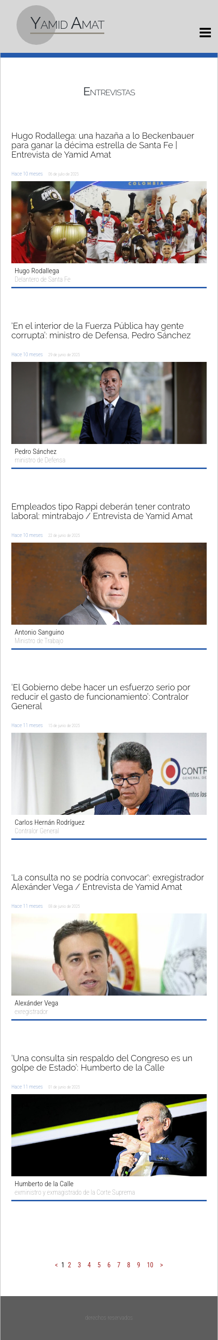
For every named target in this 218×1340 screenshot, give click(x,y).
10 (150, 1265)
